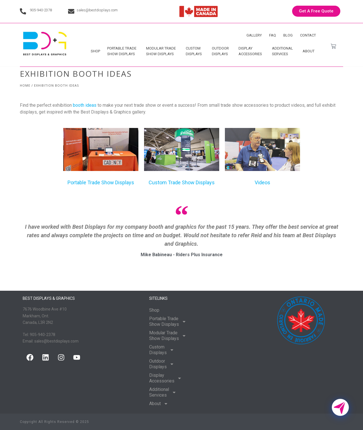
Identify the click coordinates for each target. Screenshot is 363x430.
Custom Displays (195, 51)
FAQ (272, 35)
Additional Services (284, 51)
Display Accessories (252, 51)
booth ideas (84, 105)
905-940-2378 (41, 10)
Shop (95, 51)
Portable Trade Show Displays (123, 51)
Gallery (254, 35)
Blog (288, 35)
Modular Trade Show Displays (162, 51)
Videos (262, 182)
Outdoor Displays (222, 51)
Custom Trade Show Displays (182, 182)
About (310, 51)
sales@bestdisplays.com (97, 10)
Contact (308, 35)
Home (25, 85)
